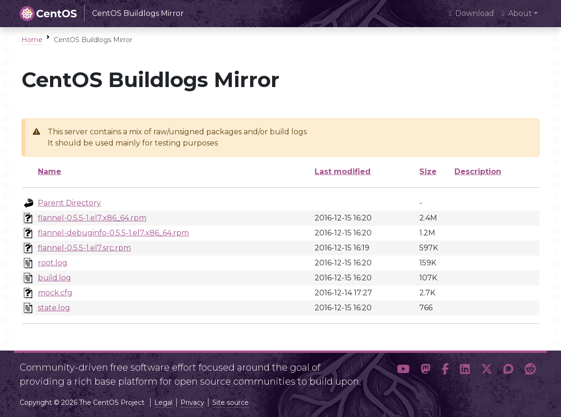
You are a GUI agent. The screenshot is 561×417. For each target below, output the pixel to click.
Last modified (343, 171)
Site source (230, 402)
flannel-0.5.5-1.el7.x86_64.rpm (92, 217)
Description (477, 171)
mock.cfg (55, 292)
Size (428, 171)
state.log (54, 307)
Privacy (192, 402)
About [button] (517, 13)
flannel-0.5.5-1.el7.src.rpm (84, 247)
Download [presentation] (471, 13)
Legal (163, 402)
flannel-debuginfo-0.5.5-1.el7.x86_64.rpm (113, 232)
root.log (52, 262)
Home (32, 40)
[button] (403, 370)
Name (49, 171)
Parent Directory (69, 202)
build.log (54, 277)
